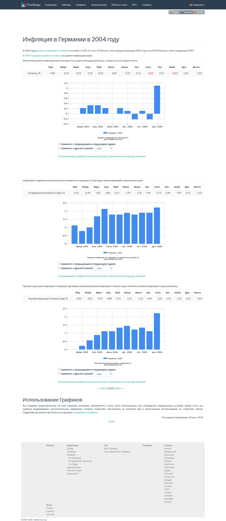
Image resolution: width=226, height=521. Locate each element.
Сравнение (72, 473)
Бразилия (169, 454)
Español (199, 12)
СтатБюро (30, 4)
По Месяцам (74, 458)
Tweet (111, 421)
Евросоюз (169, 467)
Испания (168, 473)
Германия (197, 4)
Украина (168, 495)
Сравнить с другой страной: (77, 148)
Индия (167, 470)
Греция (167, 461)
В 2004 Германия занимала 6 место (42, 55)
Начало (50, 445)
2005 (118, 388)
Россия (167, 486)
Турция (167, 492)
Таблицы (66, 4)
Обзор (70, 448)
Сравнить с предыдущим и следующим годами (88, 144)
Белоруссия (170, 451)
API (134, 4)
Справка (146, 4)
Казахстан (169, 476)
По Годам (73, 464)
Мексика (168, 483)
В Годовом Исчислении (80, 461)
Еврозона (169, 464)
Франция (168, 498)
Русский (186, 12)
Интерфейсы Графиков (85, 412)
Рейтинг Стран (119, 4)
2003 (103, 388)
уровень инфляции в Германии (52, 50)
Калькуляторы (99, 4)
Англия (167, 448)
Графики (81, 4)
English (174, 12)
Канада (168, 479)
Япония (168, 501)
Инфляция (51, 4)
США (166, 489)
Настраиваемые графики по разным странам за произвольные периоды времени (101, 156)
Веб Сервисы (111, 448)
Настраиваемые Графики (117, 451)
